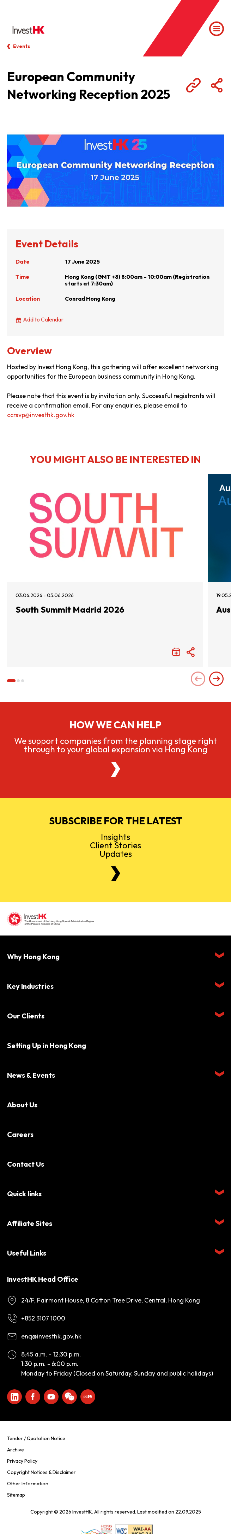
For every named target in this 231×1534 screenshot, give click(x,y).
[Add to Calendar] (176, 652)
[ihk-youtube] (51, 1396)
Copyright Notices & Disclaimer (41, 1472)
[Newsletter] (115, 873)
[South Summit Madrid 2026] (105, 528)
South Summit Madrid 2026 (70, 609)
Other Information (27, 1483)
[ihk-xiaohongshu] (87, 1396)
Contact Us (25, 1164)
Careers (20, 1134)
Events (21, 46)
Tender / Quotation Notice (36, 1438)
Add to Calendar (43, 319)
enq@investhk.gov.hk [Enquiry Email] (51, 1336)
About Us (22, 1104)
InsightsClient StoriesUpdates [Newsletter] (115, 845)
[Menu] (216, 29)
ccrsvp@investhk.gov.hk (40, 415)
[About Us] (115, 769)
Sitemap (16, 1495)
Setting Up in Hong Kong (46, 1045)
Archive (15, 1449)
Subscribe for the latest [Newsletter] (115, 821)
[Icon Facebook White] (32, 1396)
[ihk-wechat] (69, 1396)
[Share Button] (216, 85)
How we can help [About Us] (115, 725)
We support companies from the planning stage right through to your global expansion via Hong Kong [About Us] (115, 744)
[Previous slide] (198, 679)
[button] (11, 680)
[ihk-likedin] (14, 1396)
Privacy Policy (22, 1461)
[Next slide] (216, 679)
